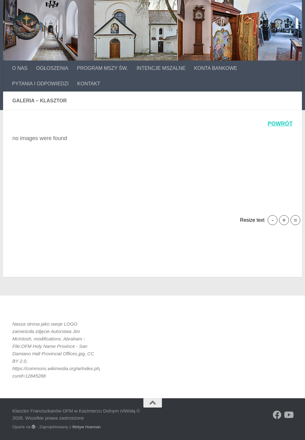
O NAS (20, 68)
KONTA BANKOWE (215, 68)
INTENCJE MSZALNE (161, 68)
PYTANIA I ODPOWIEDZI (40, 83)
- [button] (273, 220)
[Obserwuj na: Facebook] (277, 415)
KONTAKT (88, 83)
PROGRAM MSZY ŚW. (102, 68)
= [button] (295, 220)
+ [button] (284, 220)
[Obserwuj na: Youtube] (288, 415)
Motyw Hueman (86, 427)
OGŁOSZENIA (52, 68)
